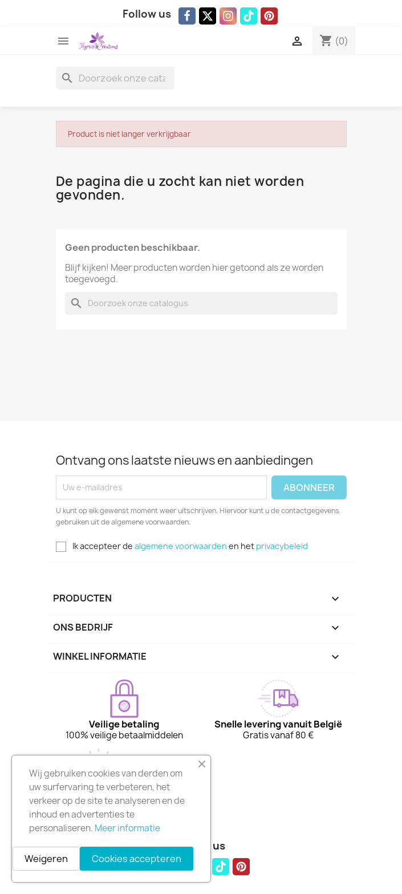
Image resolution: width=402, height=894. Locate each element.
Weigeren (46, 858)
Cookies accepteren (136, 858)
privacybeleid (282, 546)
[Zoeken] (115, 78)
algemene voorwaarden (181, 546)
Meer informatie (127, 828)
